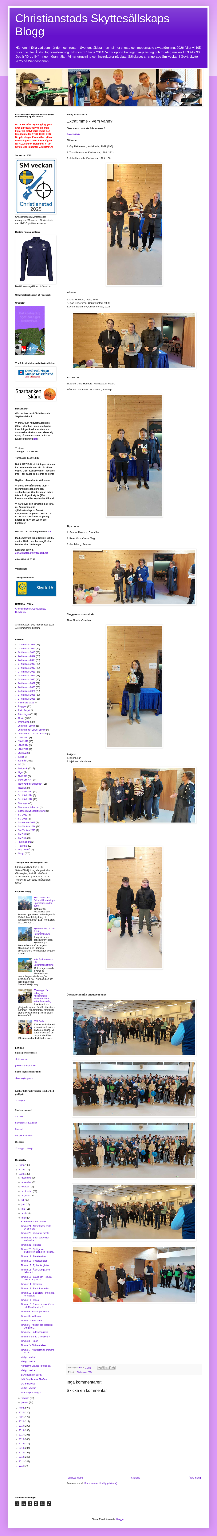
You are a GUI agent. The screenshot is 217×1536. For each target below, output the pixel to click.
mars (24, 1217)
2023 (22, 1408)
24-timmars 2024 (84, 1372)
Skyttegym (23, 803)
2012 (22, 1457)
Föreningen (24, 714)
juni (24, 1204)
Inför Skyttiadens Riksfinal (34, 1379)
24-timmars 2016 (26, 664)
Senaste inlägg (75, 1477)
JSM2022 (23, 753)
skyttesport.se (21, 1059)
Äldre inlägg (195, 1477)
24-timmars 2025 (26, 695)
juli (23, 1200)
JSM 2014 (23, 745)
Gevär (21, 718)
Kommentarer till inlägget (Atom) (100, 1483)
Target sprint (24, 842)
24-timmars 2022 (26, 683)
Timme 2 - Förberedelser (33, 1345)
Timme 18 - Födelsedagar (34, 1260)
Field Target (24, 710)
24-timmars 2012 (26, 648)
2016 (22, 1439)
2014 (22, 1448)
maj (24, 1209)
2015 (22, 1443)
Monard (18, 1129)
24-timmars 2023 (26, 687)
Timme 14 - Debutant (31, 1284)
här (35, 439)
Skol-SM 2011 (25, 791)
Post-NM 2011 (25, 780)
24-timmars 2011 (26, 644)
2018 (22, 1430)
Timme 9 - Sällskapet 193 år (35, 1311)
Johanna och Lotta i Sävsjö (31, 729)
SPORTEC (20, 1116)
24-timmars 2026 (26, 699)
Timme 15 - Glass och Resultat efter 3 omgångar (36, 1278)
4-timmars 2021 (26, 702)
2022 (22, 1412)
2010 (22, 1466)
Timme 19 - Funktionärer (33, 1256)
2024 (22, 1174)
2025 (22, 1169)
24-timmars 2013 (26, 652)
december (27, 1177)
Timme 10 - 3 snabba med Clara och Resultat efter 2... (37, 1305)
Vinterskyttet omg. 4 (31, 1392)
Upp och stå (24, 849)
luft (19, 764)
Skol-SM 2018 (25, 799)
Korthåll (22, 760)
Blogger (120, 1519)
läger (20, 772)
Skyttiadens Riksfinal (31, 1374)
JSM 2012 (23, 741)
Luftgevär (23, 768)
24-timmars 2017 (26, 668)
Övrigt (21, 853)
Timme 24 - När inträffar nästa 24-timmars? (36, 1227)
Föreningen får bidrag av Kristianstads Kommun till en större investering (42, 996)
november (27, 1182)
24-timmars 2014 (26, 656)
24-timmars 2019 (26, 675)
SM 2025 (22, 818)
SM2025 (22, 838)
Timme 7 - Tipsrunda (31, 1320)
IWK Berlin (39, 1021)
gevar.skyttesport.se (25, 1065)
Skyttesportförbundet (28, 807)
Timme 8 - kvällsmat (31, 1316)
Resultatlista (73, 134)
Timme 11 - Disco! (30, 1300)
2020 (22, 1421)
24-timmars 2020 (26, 679)
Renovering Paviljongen (30, 784)
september (27, 1191)
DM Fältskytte (28, 1383)
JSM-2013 (23, 749)
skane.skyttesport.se (24, 1078)
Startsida (135, 1477)
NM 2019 (22, 776)
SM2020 (22, 834)
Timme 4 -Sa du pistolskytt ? (35, 1336)
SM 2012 (22, 814)
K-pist (21, 757)
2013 (22, 1452)
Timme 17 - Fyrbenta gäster (35, 1265)
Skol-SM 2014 (25, 795)
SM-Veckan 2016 (26, 826)
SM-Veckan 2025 (26, 830)
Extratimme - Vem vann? (33, 1221)
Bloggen (22, 706)
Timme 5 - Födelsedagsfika (34, 1332)
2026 (22, 1165)
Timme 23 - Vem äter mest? (35, 1233)
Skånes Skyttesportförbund (31, 811)
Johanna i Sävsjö (26, 725)
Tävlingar (22, 846)
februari (26, 1398)
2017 (22, 1434)
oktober (26, 1186)
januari (25, 1402)
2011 (22, 1461)
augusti (26, 1195)
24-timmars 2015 (26, 660)
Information (24, 722)
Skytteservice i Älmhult (26, 1122)
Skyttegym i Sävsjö (24, 1148)
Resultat (22, 787)
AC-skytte (20, 1100)
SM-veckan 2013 (26, 822)
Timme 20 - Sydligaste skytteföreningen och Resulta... (38, 1250)
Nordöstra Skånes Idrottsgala (35, 1366)
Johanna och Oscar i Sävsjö (32, 733)
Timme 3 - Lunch (29, 1341)
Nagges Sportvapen (24, 1135)
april (24, 1213)
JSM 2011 (23, 737)
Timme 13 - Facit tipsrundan (35, 1288)
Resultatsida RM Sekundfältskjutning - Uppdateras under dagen (44, 901)
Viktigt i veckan (28, 1357)
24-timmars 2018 (26, 671)
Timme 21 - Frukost (31, 1245)
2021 (22, 1417)
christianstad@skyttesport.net (31, 553)
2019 (22, 1425)
